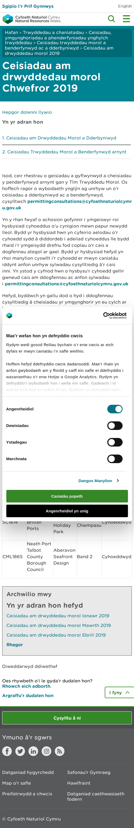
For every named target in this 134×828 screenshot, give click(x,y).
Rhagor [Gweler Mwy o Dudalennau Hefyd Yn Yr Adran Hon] (14, 644)
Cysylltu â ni (67, 717)
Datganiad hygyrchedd (28, 772)
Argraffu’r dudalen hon (27, 695)
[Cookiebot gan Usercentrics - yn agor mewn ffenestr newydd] (112, 315)
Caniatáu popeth (67, 496)
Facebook (7, 751)
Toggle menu (126, 19)
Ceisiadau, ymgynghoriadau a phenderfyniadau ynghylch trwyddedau (58, 37)
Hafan (11, 32)
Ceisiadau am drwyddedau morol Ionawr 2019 (57, 615)
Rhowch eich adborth (26, 686)
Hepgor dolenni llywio (27, 112)
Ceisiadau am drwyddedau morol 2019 (59, 50)
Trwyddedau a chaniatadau (53, 32)
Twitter (20, 751)
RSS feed (59, 751)
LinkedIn (33, 751)
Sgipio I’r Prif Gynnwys (27, 6)
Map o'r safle (16, 783)
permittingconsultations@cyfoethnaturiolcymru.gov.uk (66, 283)
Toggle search (111, 19)
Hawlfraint (78, 783)
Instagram (46, 751)
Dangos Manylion (95, 480)
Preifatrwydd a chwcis (27, 793)
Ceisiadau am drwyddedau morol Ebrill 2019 (56, 635)
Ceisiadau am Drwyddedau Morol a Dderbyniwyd (61, 138)
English (125, 6)
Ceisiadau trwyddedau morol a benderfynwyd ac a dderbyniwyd (55, 45)
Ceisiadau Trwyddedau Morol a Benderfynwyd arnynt (66, 151)
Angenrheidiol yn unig (67, 511)
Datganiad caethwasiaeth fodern (95, 796)
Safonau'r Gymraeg (88, 772)
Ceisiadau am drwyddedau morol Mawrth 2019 (58, 625)
